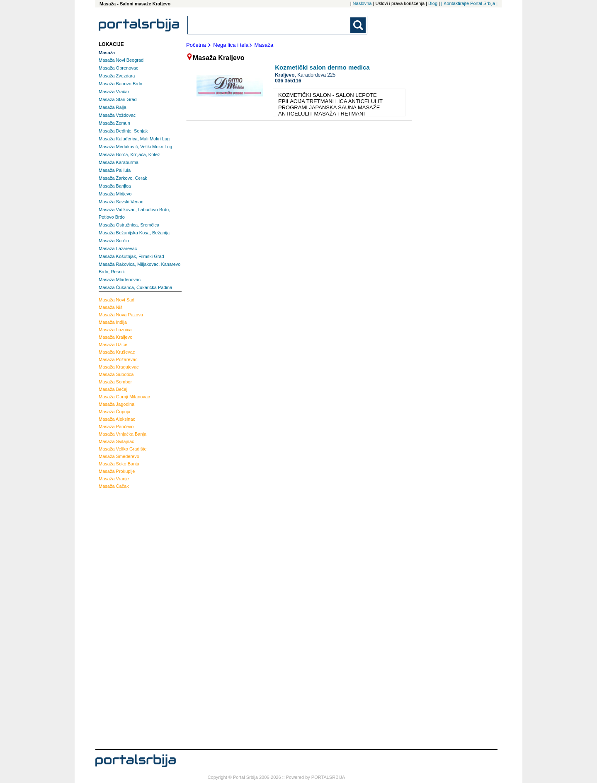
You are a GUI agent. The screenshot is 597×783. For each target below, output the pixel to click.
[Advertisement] (132, 618)
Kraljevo (115, 337)
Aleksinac (117, 419)
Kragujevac (119, 366)
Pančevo (116, 426)
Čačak (114, 486)
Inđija (113, 322)
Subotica (116, 374)
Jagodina (116, 404)
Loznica (115, 329)
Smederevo (119, 456)
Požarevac (118, 359)
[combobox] (269, 25)
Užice (113, 344)
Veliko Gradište (123, 448)
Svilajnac (116, 441)
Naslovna (362, 3)
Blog (432, 3)
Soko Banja (119, 463)
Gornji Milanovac (124, 396)
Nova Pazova (121, 314)
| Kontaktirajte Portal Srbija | (469, 3)
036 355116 (288, 81)
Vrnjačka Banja (122, 433)
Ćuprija (114, 411)
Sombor (115, 381)
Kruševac (117, 351)
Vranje (114, 478)
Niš (110, 307)
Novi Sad (116, 299)
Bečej (113, 389)
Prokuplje (117, 471)
